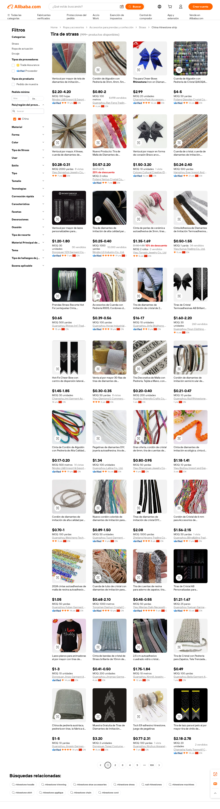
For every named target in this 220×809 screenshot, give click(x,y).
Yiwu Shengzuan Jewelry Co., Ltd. (150, 468)
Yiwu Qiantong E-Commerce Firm (109, 398)
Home (54, 27)
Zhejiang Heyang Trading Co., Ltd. (150, 537)
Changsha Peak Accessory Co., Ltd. (150, 99)
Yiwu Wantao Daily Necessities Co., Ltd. (150, 607)
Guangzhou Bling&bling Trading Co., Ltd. (191, 537)
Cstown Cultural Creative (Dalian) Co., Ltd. (150, 172)
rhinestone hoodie (23, 784)
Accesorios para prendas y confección (111, 27)
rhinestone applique (51, 792)
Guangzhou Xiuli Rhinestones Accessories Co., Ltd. (191, 398)
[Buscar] (134, 7)
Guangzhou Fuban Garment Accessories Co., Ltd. (69, 607)
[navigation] (28, 396)
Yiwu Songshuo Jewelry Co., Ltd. (69, 172)
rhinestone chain (80, 792)
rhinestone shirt (22, 792)
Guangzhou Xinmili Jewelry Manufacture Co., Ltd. (150, 676)
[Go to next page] (159, 765)
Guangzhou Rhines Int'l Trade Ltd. (69, 325)
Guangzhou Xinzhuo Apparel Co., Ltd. (150, 746)
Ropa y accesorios (73, 27)
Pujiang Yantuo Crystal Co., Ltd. (109, 179)
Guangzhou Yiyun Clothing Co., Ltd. (191, 329)
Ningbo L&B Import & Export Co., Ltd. (69, 99)
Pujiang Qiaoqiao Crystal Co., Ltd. (191, 99)
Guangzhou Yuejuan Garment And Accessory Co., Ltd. (191, 607)
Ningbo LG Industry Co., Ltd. (108, 252)
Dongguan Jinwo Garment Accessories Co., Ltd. (69, 676)
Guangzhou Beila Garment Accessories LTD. (191, 676)
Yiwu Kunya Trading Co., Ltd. (189, 248)
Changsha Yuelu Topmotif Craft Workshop (191, 749)
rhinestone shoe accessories (90, 784)
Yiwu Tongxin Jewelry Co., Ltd (149, 252)
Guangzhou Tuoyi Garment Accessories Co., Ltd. (109, 537)
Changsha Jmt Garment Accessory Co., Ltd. (69, 398)
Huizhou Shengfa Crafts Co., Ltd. (150, 398)
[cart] (170, 7)
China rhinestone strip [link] (164, 27)
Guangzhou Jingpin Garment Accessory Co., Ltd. (69, 746)
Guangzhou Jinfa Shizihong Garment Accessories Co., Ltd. (150, 325)
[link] (215, 774)
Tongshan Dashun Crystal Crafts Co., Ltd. (109, 607)
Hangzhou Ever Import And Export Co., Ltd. (191, 172)
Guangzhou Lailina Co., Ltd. (108, 468)
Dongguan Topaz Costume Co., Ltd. (109, 746)
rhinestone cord (108, 792)
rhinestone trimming (53, 784)
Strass (142, 27)
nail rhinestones (152, 784)
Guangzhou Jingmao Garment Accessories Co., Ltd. (109, 676)
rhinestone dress (124, 784)
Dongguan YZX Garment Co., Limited (69, 252)
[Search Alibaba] (84, 7)
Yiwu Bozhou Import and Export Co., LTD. (191, 468)
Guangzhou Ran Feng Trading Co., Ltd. (109, 102)
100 (152, 765)
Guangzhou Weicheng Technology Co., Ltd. (69, 537)
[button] (122, 6)
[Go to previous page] (100, 765)
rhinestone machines (181, 784)
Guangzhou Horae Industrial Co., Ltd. (109, 325)
